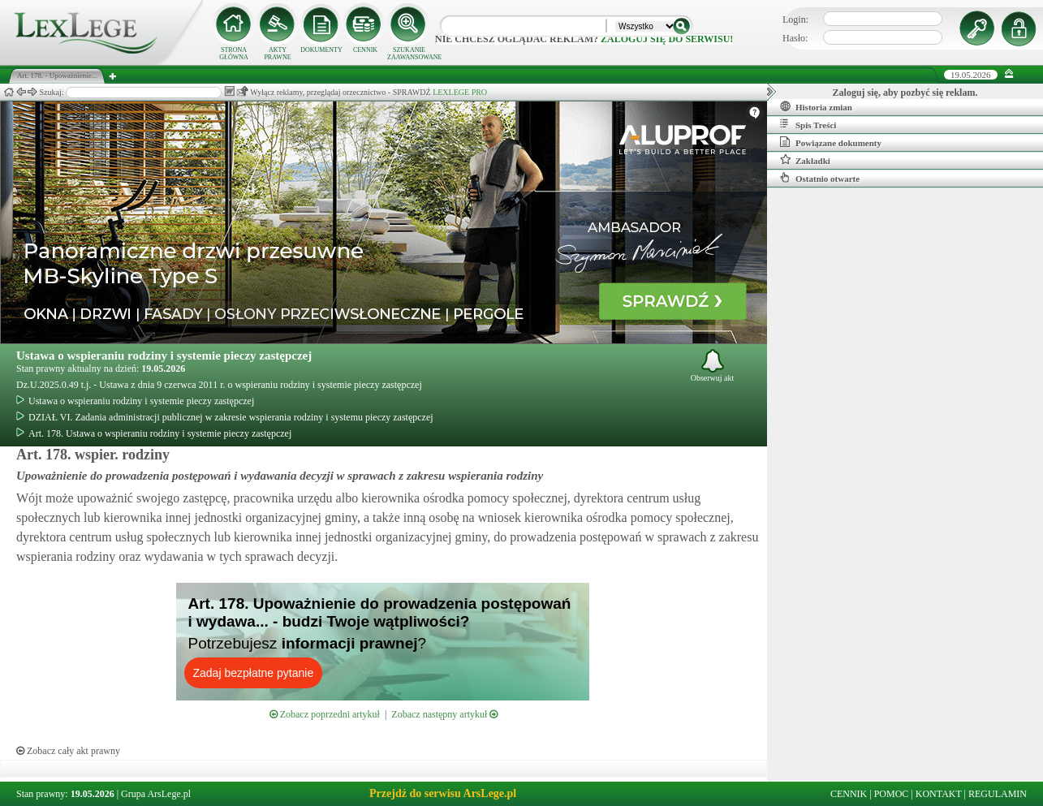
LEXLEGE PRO (460, 92)
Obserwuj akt (713, 365)
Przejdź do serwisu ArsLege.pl (442, 793)
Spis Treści (808, 124)
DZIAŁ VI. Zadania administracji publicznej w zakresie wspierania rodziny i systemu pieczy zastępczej (224, 417)
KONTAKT (939, 794)
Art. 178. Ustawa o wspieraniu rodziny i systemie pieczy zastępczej (153, 433)
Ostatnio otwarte (820, 177)
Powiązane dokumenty (830, 142)
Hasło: (795, 38)
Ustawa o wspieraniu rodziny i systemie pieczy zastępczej (164, 355)
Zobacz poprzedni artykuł (324, 714)
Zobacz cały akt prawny (68, 750)
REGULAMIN (997, 794)
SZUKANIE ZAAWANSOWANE (409, 53)
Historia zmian (816, 106)
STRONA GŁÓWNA (233, 53)
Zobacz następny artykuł (444, 714)
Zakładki (805, 160)
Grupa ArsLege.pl (156, 794)
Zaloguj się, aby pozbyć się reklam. (905, 92)
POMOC (891, 794)
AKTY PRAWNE (277, 53)
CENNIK (365, 50)
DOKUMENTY (321, 50)
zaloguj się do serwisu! (667, 39)
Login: (795, 19)
